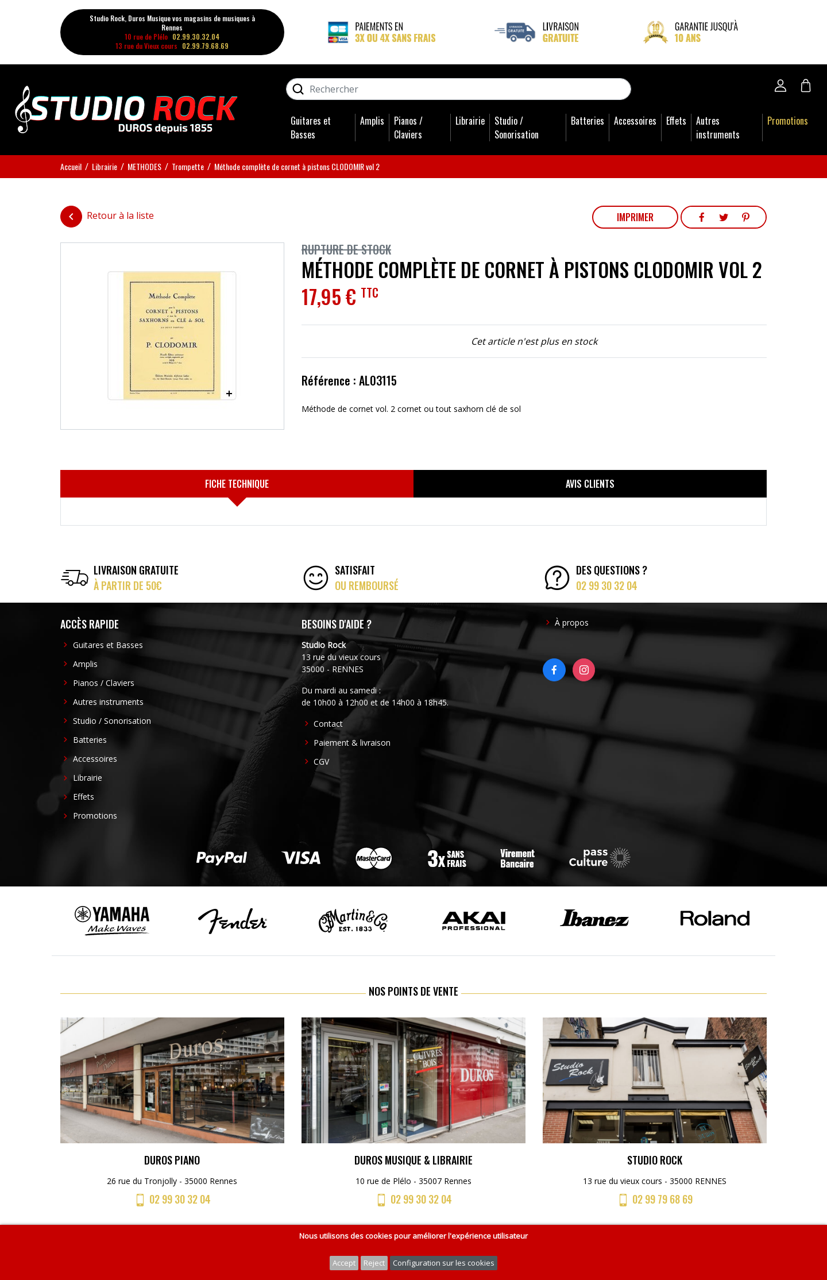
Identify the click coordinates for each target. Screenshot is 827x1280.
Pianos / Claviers (408, 127)
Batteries (587, 121)
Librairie (470, 121)
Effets (676, 121)
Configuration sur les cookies (443, 1263)
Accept (344, 1263)
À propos (572, 622)
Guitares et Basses (311, 127)
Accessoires (635, 121)
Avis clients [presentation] (590, 484)
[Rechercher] (458, 89)
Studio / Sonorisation (516, 127)
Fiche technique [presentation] (237, 484)
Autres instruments (718, 127)
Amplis (372, 121)
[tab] (236, 484)
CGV (321, 761)
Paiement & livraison (352, 742)
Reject (374, 1263)
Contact (328, 723)
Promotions (787, 121)
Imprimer (635, 217)
